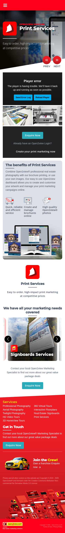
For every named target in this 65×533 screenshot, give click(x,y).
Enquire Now (32, 135)
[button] (8, 339)
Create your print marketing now (35, 151)
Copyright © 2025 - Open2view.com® (51, 526)
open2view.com (32, 5)
